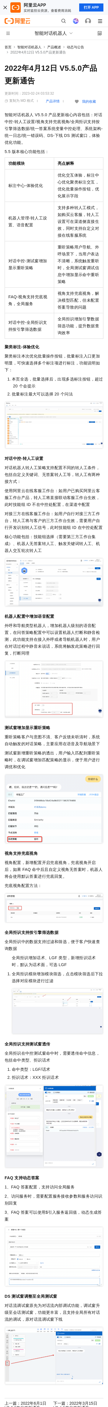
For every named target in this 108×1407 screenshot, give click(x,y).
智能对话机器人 (29, 47)
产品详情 (53, 101)
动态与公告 (75, 47)
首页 (8, 47)
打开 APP (91, 7)
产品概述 (54, 47)
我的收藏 (89, 102)
